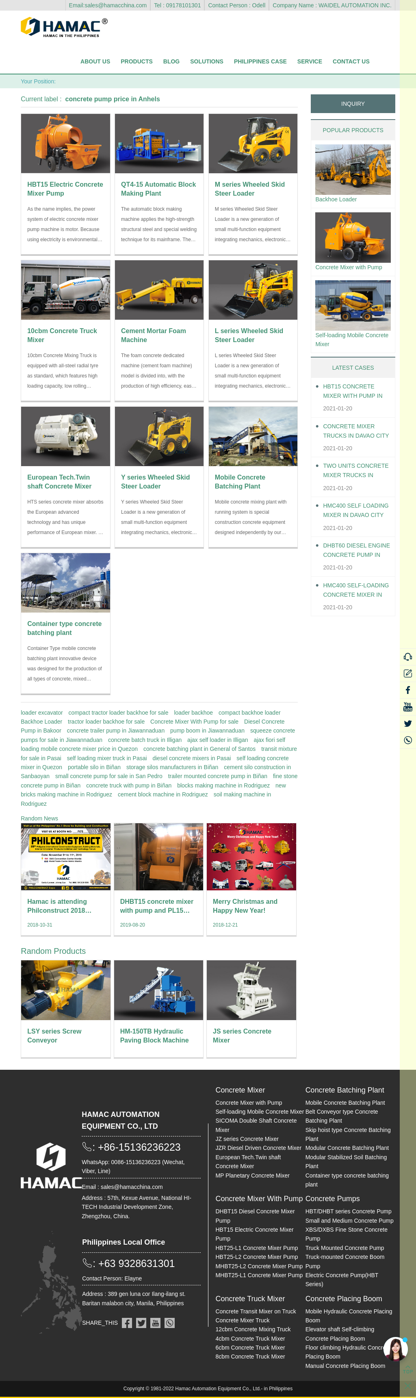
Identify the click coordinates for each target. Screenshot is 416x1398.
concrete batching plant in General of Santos (199, 749)
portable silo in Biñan (94, 767)
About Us (95, 61)
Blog (171, 61)
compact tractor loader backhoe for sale (119, 712)
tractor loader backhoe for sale (106, 721)
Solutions (206, 61)
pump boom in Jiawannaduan (207, 730)
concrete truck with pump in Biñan (128, 785)
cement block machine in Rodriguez (163, 794)
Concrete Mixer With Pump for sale (194, 721)
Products (137, 61)
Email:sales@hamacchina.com (108, 5)
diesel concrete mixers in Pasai (191, 758)
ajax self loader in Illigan (217, 740)
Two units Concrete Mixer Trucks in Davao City (352, 487)
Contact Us (351, 61)
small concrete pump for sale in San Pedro (108, 776)
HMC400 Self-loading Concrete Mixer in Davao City (356, 606)
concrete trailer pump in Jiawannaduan (116, 730)
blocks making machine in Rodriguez (223, 785)
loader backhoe (193, 712)
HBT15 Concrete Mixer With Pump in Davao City (352, 407)
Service (309, 61)
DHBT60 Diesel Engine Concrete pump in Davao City (356, 566)
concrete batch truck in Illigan (145, 740)
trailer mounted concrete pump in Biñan (217, 776)
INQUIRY (353, 103)
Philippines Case (260, 61)
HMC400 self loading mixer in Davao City (353, 526)
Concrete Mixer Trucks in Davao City (352, 447)
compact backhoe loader (250, 712)
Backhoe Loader (41, 721)
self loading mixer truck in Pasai (107, 758)
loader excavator (42, 712)
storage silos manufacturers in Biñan (172, 767)
